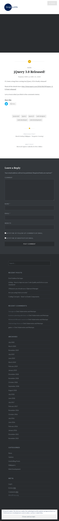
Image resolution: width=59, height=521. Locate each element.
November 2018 (13, 378)
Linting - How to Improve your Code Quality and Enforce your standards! (28, 284)
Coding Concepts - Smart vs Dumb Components (23, 297)
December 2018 (13, 374)
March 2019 (12, 362)
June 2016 (11, 422)
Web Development (14, 469)
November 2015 (13, 438)
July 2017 (11, 402)
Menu (53, 3)
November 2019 (13, 350)
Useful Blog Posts (14, 461)
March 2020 (12, 346)
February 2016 (13, 426)
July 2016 (11, 418)
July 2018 (11, 394)
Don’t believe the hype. (15, 278)
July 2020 (11, 342)
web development (35, 120)
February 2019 (13, 366)
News (29, 67)
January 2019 (12, 370)
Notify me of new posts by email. (20, 238)
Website (8, 223)
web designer (41, 116)
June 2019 (11, 358)
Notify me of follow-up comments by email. (24, 233)
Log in (10, 484)
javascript (16, 116)
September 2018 (13, 386)
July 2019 (11, 354)
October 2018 (13, 382)
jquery (24, 116)
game (10, 327)
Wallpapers (12, 465)
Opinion (11, 457)
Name (7, 204)
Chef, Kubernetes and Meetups (26, 311)
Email (7, 213)
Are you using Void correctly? (17, 292)
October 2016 (13, 414)
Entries (12, 488)
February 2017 (13, 406)
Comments (13, 492)
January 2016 (12, 430)
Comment (9, 177)
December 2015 (13, 434)
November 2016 (13, 410)
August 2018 (12, 390)
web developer (22, 120)
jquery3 (31, 116)
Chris (26, 77)
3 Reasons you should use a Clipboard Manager (23, 288)
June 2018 (11, 398)
